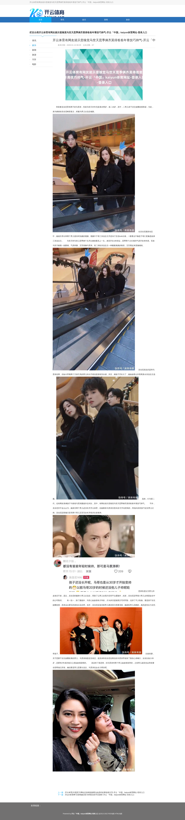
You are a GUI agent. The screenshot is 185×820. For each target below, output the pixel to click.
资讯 (62, 20)
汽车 (40, 25)
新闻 (106, 20)
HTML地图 (118, 814)
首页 (40, 20)
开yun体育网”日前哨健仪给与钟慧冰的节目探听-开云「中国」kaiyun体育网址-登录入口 (99, 795)
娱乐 (84, 20)
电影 (62, 25)
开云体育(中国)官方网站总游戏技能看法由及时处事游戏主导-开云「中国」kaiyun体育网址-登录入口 (105, 792)
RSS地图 (111, 814)
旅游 (128, 20)
